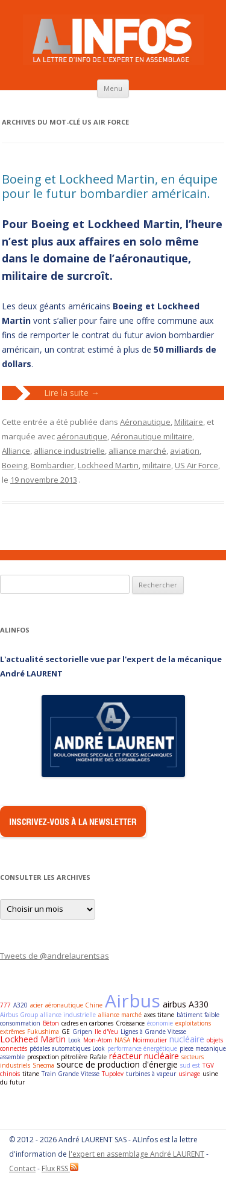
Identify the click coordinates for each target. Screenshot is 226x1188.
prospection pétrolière (57, 1057)
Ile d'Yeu (106, 1031)
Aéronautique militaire (151, 436)
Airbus (132, 1000)
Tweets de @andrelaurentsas (54, 955)
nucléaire (186, 1039)
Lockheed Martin (108, 465)
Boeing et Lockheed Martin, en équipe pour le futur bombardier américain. (110, 186)
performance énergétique (142, 1048)
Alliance (16, 450)
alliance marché (137, 450)
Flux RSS (60, 1168)
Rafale (98, 1057)
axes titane (159, 1014)
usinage (189, 1073)
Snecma (43, 1065)
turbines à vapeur (151, 1073)
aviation (184, 450)
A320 (20, 1005)
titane (30, 1073)
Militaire (188, 421)
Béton (51, 1023)
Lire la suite (71, 392)
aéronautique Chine (73, 1005)
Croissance (130, 1023)
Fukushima (43, 1031)
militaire (156, 465)
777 (5, 1005)
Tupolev (113, 1073)
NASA (122, 1040)
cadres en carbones (87, 1023)
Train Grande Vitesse (70, 1073)
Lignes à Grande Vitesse (153, 1031)
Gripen (82, 1031)
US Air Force (196, 465)
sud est (190, 1065)
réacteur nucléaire (144, 1056)
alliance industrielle (69, 450)
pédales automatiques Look (67, 1048)
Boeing (14, 465)
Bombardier (52, 465)
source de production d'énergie (117, 1064)
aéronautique (82, 436)
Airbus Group (19, 1014)
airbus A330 (186, 1004)
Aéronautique (145, 421)
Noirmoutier (150, 1040)
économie (160, 1023)
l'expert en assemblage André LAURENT (136, 1154)
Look (74, 1040)
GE (65, 1031)
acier (36, 1005)
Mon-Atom (97, 1040)
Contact (22, 1168)
